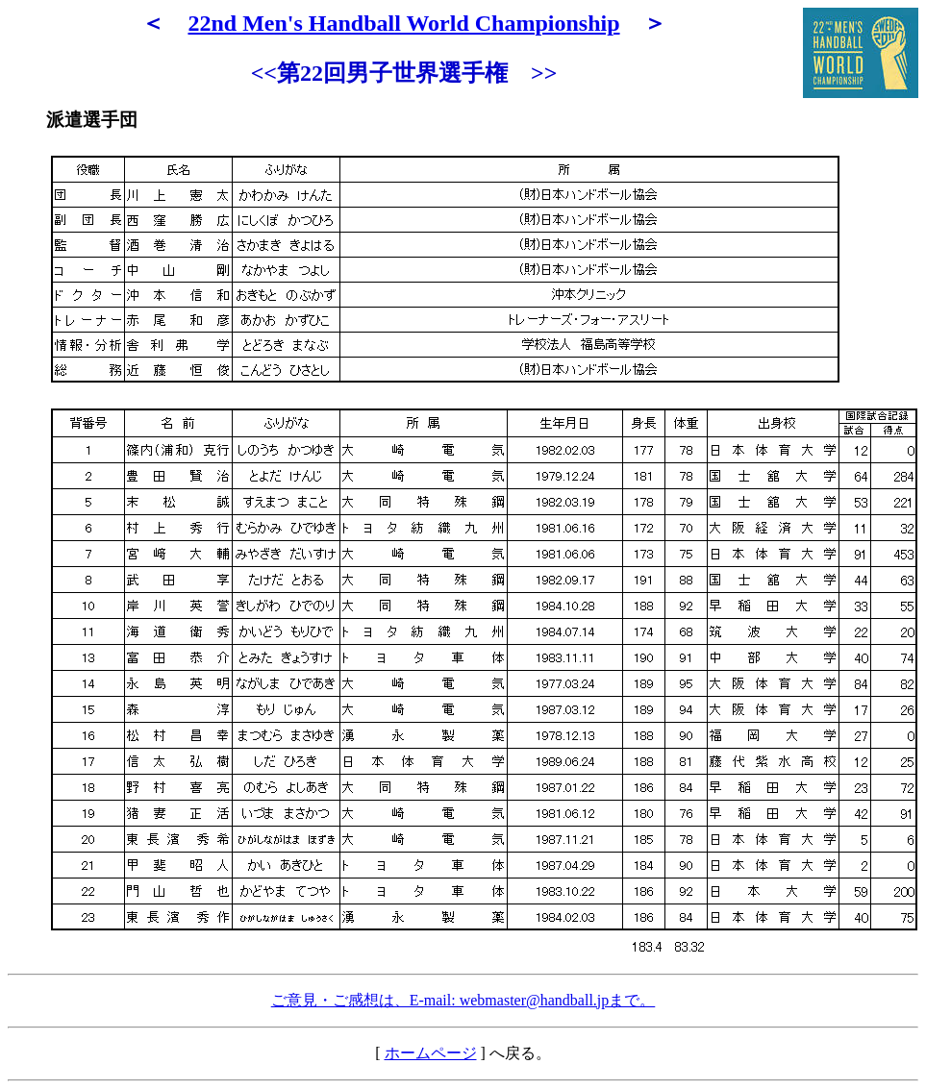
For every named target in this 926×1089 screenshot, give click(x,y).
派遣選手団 (92, 120)
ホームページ (431, 1053)
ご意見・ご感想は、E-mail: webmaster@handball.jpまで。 (463, 1000)
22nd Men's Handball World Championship (403, 23)
